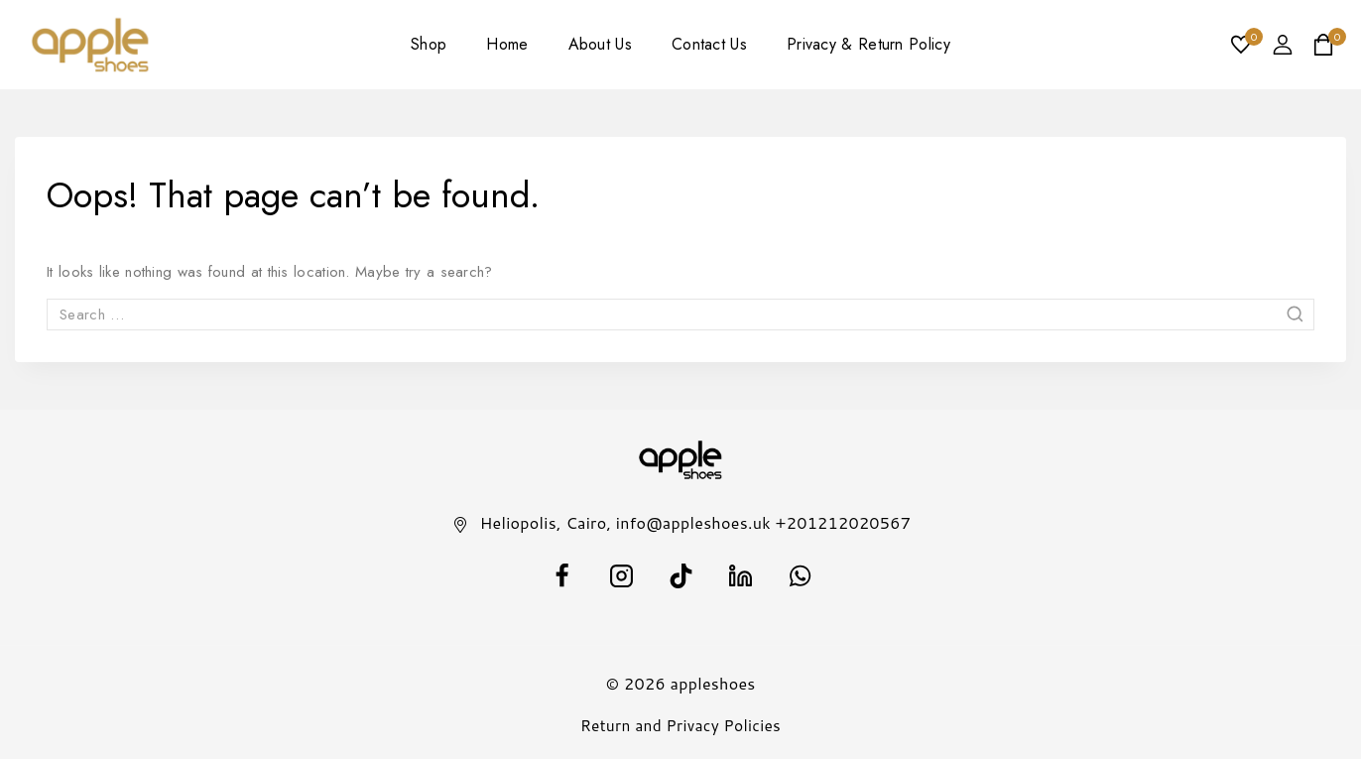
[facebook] (561, 575)
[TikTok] (680, 575)
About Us (600, 44)
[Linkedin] (740, 575)
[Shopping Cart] (1329, 45)
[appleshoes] (91, 45)
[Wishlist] (1242, 45)
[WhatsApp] (799, 575)
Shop (428, 44)
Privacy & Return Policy (868, 44)
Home (507, 44)
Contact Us (709, 44)
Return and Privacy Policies (681, 725)
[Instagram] (621, 575)
